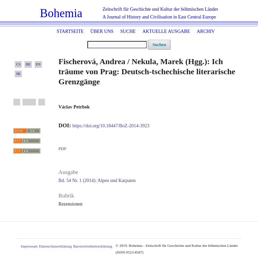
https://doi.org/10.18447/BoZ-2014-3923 (111, 125)
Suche (128, 31)
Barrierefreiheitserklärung (92, 246)
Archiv (206, 31)
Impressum (29, 246)
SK (18, 74)
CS (18, 64)
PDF (62, 148)
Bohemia (61, 13)
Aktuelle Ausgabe (166, 31)
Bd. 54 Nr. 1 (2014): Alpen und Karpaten (97, 180)
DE (28, 64)
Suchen (159, 44)
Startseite (70, 31)
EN (38, 64)
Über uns (102, 31)
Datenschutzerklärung (55, 246)
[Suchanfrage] (117, 44)
